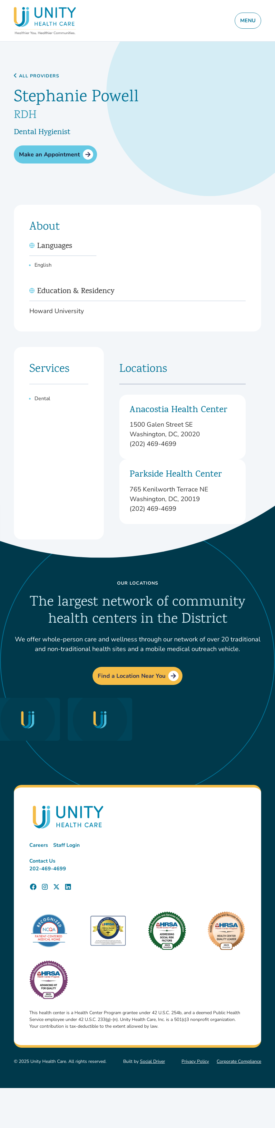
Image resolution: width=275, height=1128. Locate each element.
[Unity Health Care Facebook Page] (33, 887)
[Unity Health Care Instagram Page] (45, 887)
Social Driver (152, 1061)
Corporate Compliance (239, 1061)
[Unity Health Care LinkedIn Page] (68, 887)
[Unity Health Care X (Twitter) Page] (56, 887)
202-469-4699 (47, 868)
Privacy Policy (195, 1061)
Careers (38, 845)
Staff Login (66, 845)
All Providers (39, 76)
